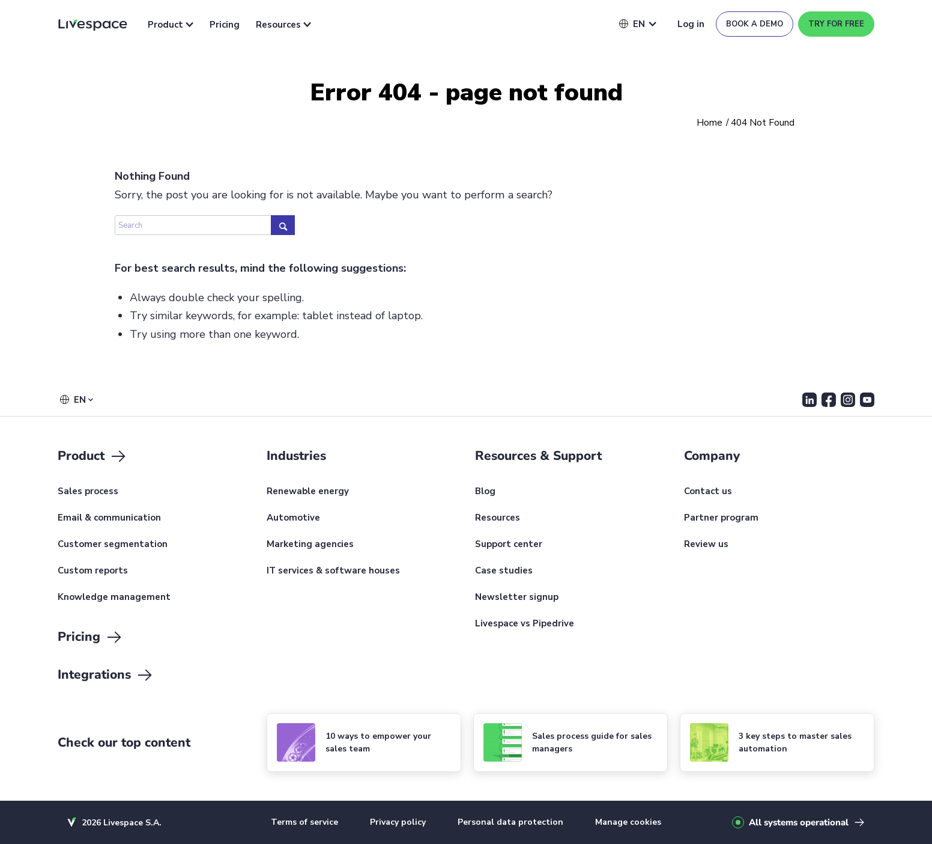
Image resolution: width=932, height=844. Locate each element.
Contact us (708, 491)
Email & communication (109, 518)
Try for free (836, 24)
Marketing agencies (310, 544)
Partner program (721, 518)
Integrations (106, 675)
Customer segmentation (113, 544)
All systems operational (798, 822)
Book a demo (754, 24)
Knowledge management (114, 597)
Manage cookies (628, 822)
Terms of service (304, 822)
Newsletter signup (516, 597)
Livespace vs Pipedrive (524, 624)
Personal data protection (510, 822)
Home (709, 122)
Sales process (88, 491)
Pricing (225, 25)
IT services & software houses (333, 571)
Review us (706, 544)
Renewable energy (308, 491)
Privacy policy (398, 822)
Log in (690, 24)
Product (170, 25)
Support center (508, 544)
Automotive (293, 518)
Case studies (504, 571)
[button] (632, 24)
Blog (485, 491)
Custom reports (93, 571)
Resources (283, 25)
